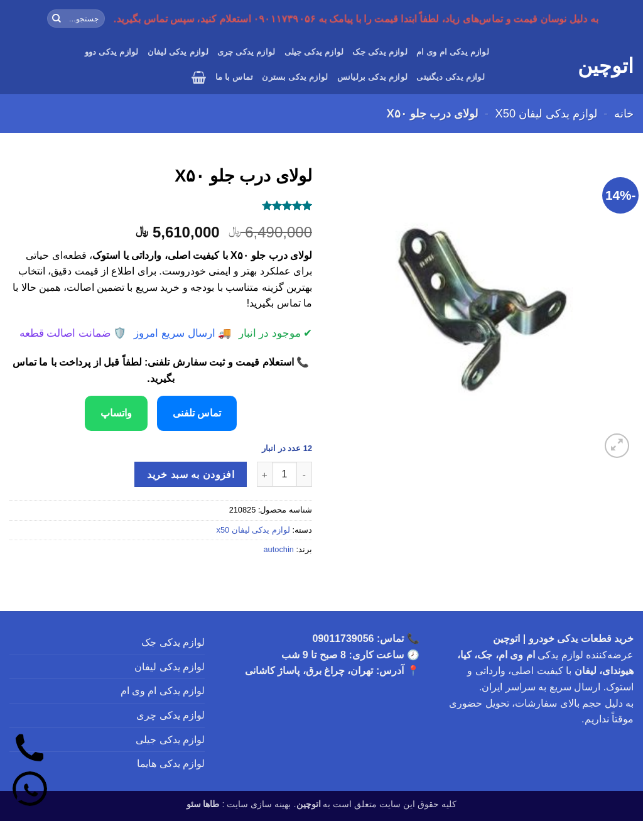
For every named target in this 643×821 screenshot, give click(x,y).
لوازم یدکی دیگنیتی (450, 77)
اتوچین (606, 66)
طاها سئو (203, 804)
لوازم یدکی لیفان (178, 52)
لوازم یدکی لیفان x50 (546, 113)
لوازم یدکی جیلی (314, 52)
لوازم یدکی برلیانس (372, 77)
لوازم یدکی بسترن (295, 77)
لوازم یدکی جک (379, 52)
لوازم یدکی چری (246, 52)
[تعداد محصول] (284, 474)
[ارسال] (56, 18)
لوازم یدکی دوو (112, 52)
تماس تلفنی (197, 413)
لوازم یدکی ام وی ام (452, 52)
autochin (278, 549)
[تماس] (30, 750)
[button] (199, 77)
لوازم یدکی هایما (171, 763)
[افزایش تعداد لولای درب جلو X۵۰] (264, 474)
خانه (624, 113)
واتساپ (116, 413)
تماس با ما (234, 77)
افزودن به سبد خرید (190, 474)
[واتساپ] (30, 791)
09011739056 (343, 638)
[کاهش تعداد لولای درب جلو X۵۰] (304, 474)
